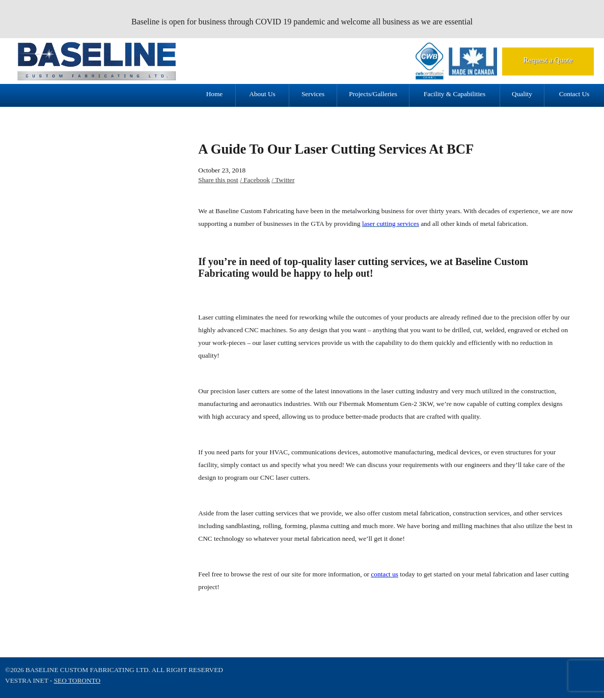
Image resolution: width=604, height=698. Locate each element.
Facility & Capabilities (454, 94)
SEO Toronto (77, 680)
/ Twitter (282, 180)
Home (214, 94)
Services (312, 94)
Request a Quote (548, 60)
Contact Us (574, 94)
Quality (522, 94)
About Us (262, 94)
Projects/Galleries (373, 94)
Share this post (218, 180)
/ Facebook (255, 180)
